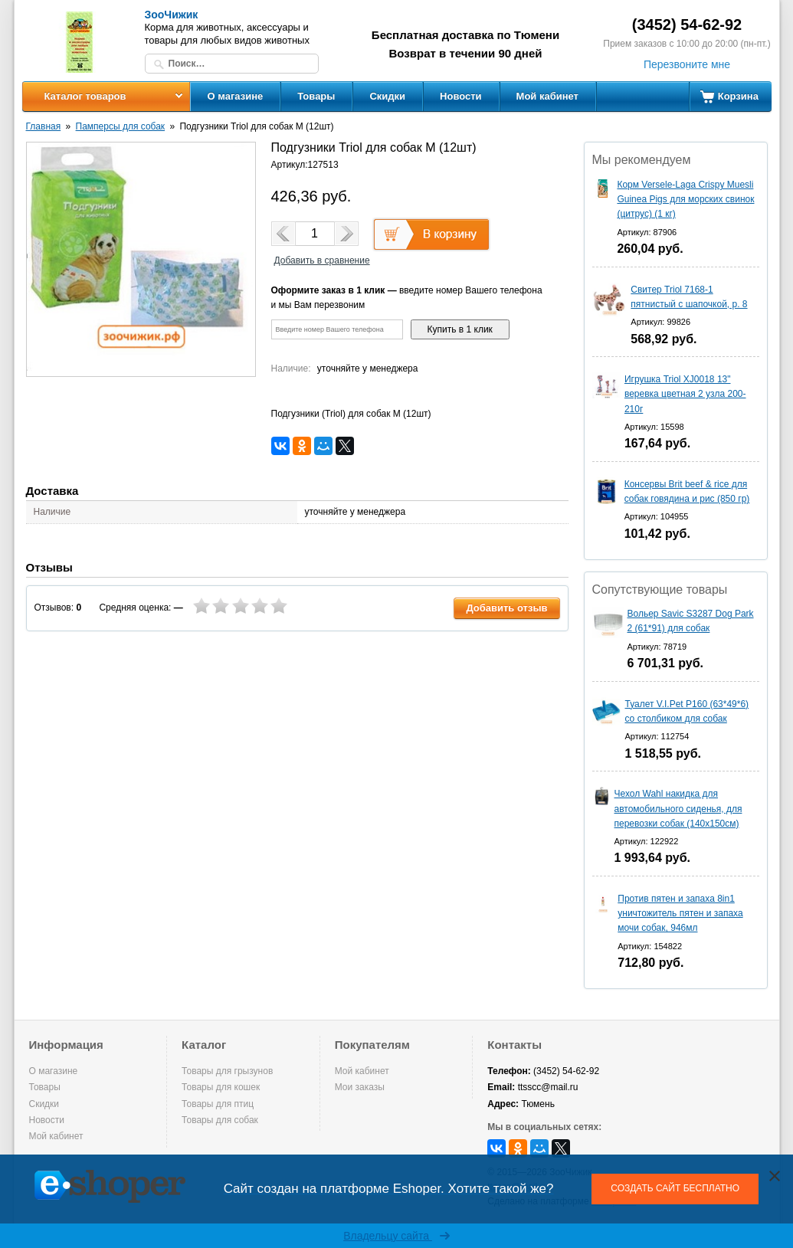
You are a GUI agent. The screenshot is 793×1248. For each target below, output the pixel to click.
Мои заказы (360, 1087)
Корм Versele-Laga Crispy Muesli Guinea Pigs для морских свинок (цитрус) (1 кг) (685, 199)
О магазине (236, 96)
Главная (43, 126)
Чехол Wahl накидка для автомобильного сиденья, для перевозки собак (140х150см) (678, 808)
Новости (461, 96)
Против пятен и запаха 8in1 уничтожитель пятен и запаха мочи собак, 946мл (680, 913)
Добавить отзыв (506, 608)
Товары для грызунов (227, 1071)
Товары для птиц (218, 1104)
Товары (316, 96)
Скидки (387, 96)
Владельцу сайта (396, 1236)
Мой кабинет (547, 96)
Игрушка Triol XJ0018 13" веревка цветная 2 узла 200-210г (685, 394)
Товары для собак (220, 1120)
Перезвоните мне (687, 64)
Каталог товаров (85, 96)
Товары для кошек (221, 1087)
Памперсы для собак (120, 126)
